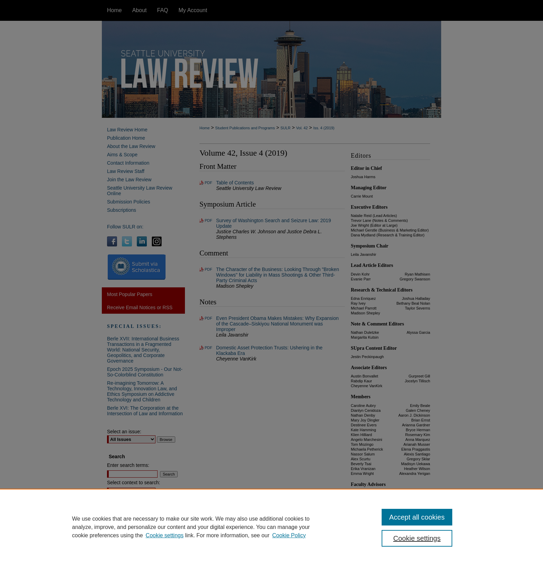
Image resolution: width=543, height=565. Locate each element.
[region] (271, 527)
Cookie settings (165, 535)
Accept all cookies (417, 517)
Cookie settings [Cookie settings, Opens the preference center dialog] (417, 538)
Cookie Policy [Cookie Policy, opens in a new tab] (289, 535)
